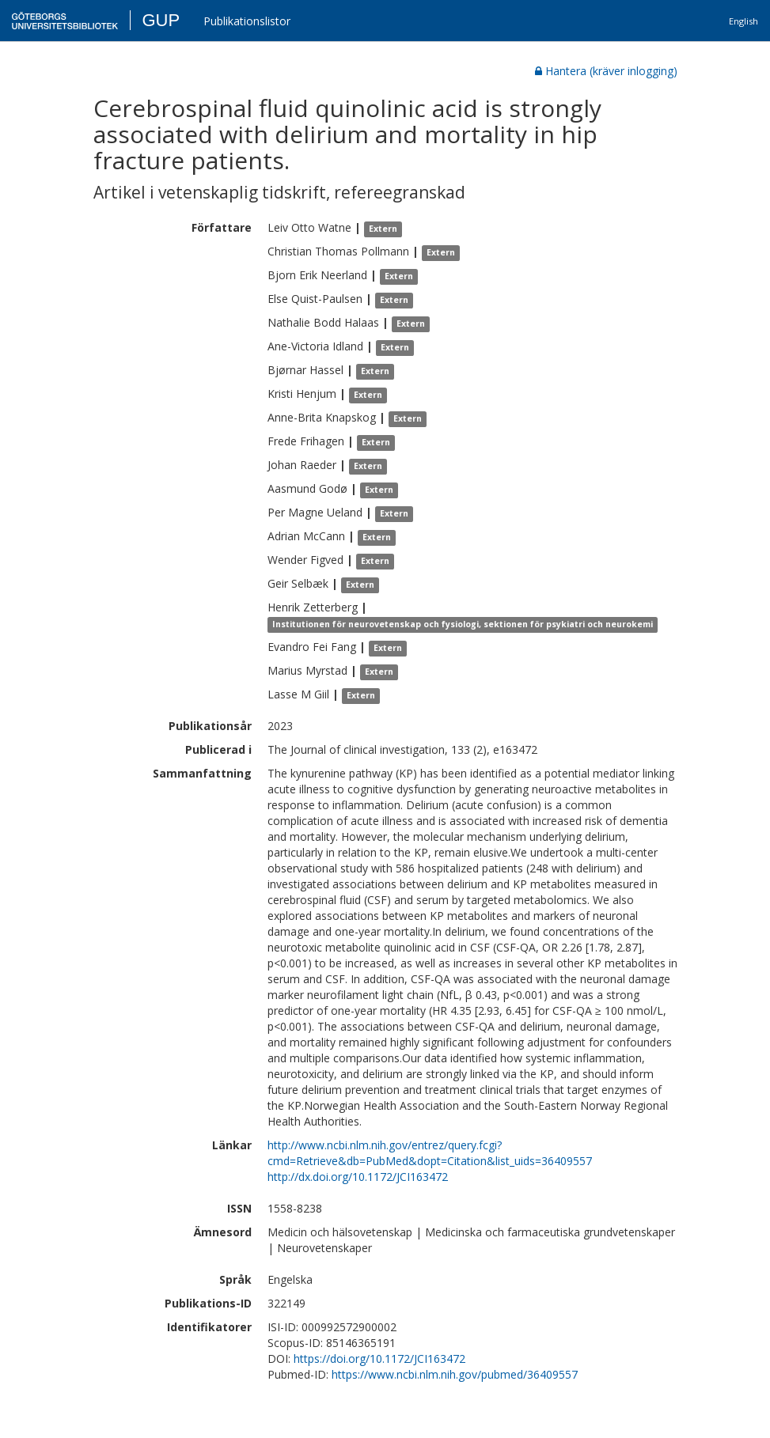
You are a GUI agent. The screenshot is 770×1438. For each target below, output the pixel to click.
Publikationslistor (246, 20)
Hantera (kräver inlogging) (606, 70)
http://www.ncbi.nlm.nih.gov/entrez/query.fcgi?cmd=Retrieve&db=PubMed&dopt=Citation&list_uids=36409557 (429, 1152)
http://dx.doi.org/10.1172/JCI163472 (357, 1176)
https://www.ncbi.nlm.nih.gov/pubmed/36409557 (455, 1374)
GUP (161, 20)
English (743, 21)
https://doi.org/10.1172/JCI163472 (379, 1358)
